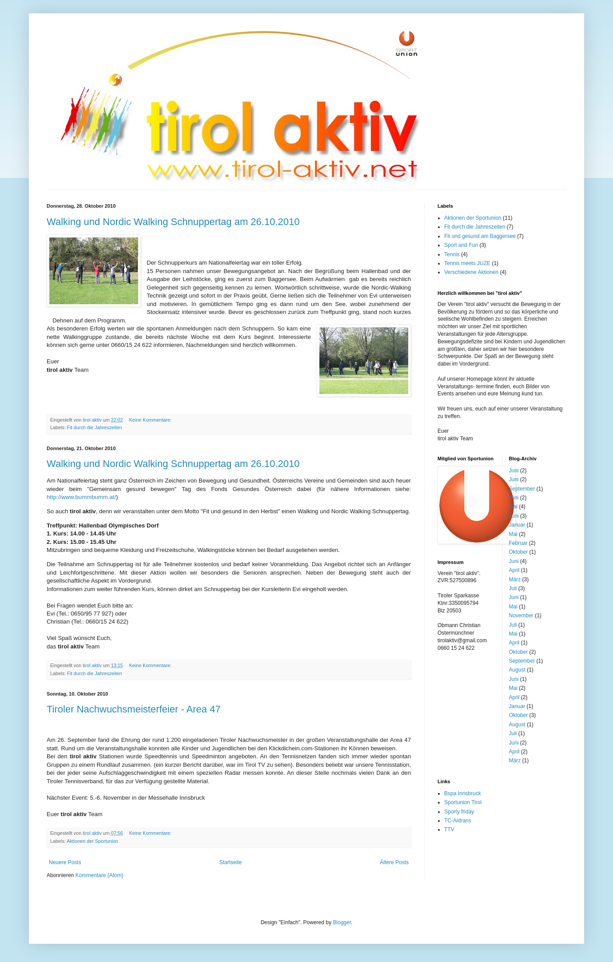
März (515, 579)
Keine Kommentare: (151, 420)
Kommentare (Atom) (99, 875)
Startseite (230, 862)
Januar (517, 525)
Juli (513, 588)
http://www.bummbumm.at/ (81, 497)
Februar (518, 543)
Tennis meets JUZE (467, 263)
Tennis (452, 254)
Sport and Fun (461, 245)
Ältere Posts (394, 862)
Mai (513, 506)
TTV (449, 829)
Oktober (518, 552)
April (514, 570)
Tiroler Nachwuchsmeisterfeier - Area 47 (134, 709)
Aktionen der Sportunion (92, 841)
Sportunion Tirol (463, 802)
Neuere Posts (65, 862)
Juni (514, 470)
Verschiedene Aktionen (471, 272)
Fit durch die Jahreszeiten (94, 427)
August (517, 670)
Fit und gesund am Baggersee (480, 236)
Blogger (342, 922)
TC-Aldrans (457, 820)
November (521, 615)
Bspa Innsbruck (462, 793)
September (522, 489)
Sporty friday (459, 812)
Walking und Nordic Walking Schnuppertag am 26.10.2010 (173, 221)
